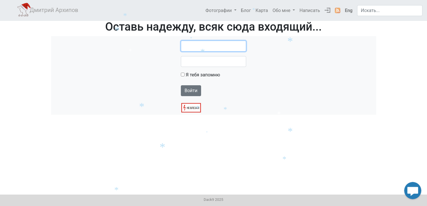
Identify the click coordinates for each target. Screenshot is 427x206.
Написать (309, 10)
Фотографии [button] (219, 10)
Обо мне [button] (282, 10)
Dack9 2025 (213, 199)
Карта (262, 10)
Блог (246, 10)
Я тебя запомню (203, 75)
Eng (349, 10)
